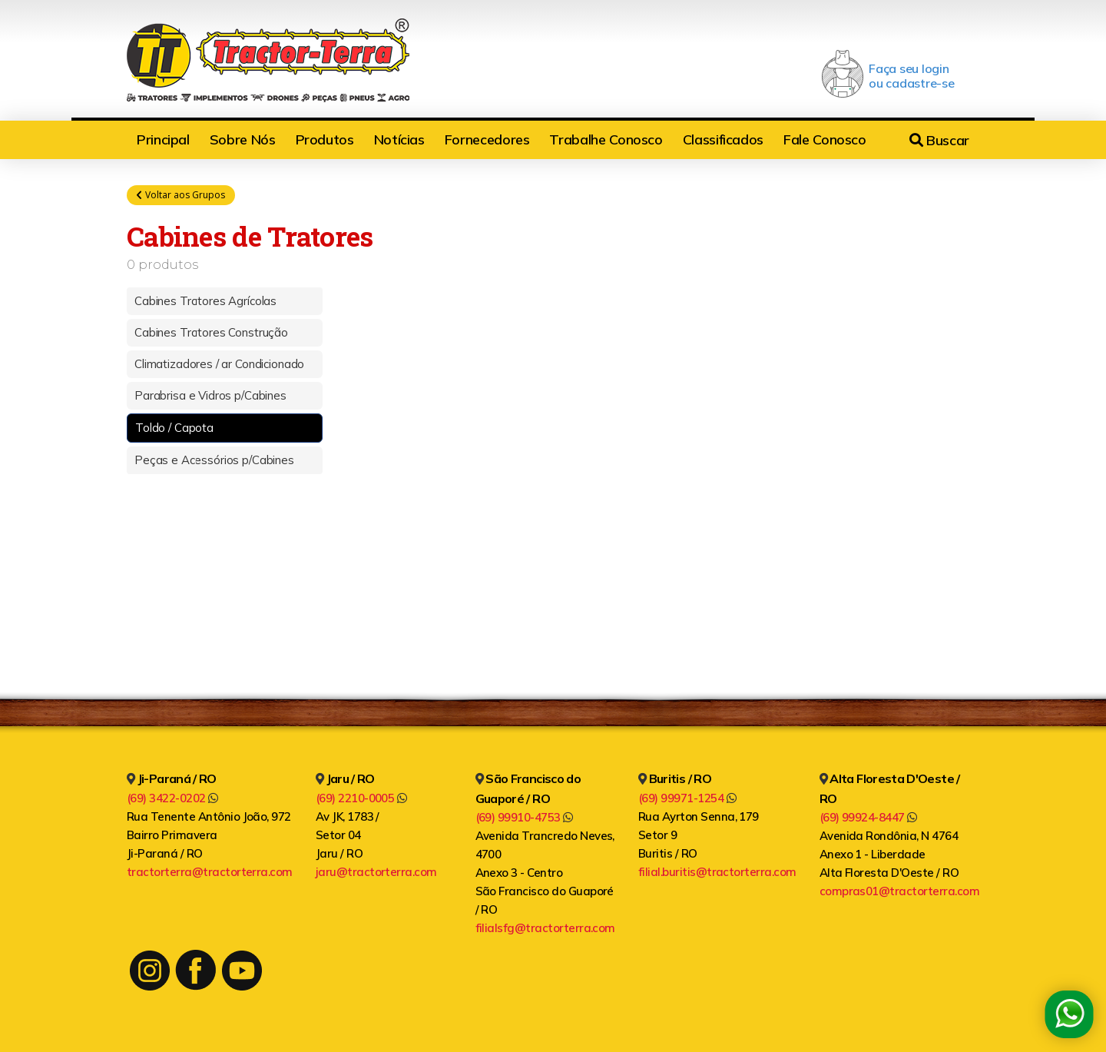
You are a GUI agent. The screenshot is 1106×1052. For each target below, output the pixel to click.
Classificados (723, 139)
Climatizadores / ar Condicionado (219, 364)
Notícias (399, 139)
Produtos (325, 139)
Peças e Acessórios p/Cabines (214, 460)
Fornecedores (487, 139)
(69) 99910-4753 (524, 817)
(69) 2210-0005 (361, 798)
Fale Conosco (824, 139)
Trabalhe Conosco (605, 139)
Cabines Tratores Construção (211, 333)
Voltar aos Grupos (181, 195)
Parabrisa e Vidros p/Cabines (210, 396)
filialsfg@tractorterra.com (545, 928)
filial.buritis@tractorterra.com (717, 871)
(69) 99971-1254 (687, 798)
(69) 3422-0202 (172, 798)
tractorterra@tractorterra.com (210, 871)
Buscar (939, 140)
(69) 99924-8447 (868, 817)
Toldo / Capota (174, 428)
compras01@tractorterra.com (899, 891)
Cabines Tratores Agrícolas (205, 301)
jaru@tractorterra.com (376, 871)
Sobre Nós (243, 139)
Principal (163, 139)
